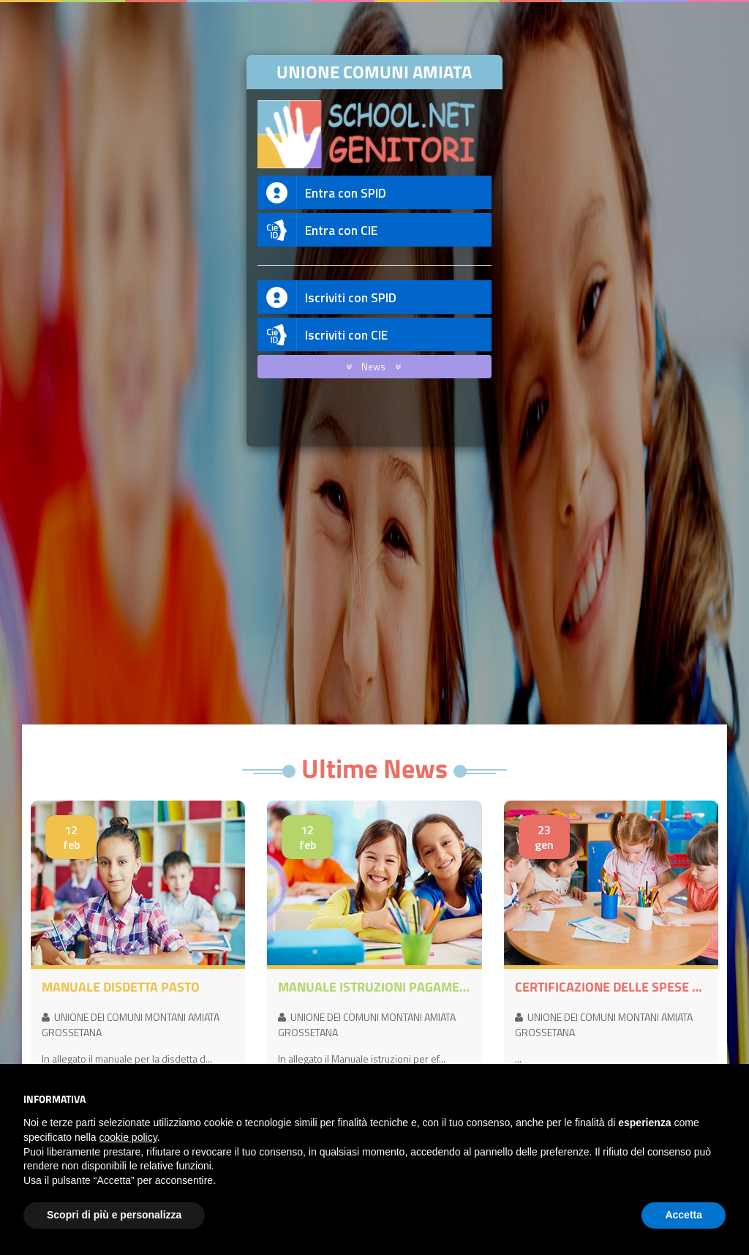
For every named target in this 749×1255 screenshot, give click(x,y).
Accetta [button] (683, 1215)
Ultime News (374, 768)
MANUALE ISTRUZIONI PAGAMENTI (374, 987)
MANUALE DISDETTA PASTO (121, 987)
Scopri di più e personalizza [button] (114, 1215)
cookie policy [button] (128, 1137)
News (371, 366)
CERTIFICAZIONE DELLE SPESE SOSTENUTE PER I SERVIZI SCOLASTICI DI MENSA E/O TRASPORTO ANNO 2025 (611, 987)
